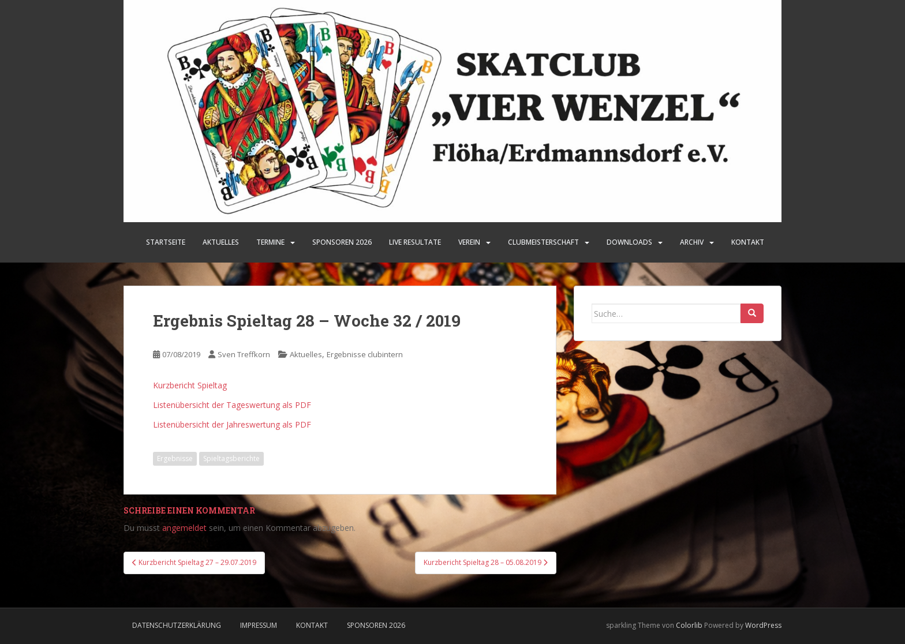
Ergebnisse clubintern (365, 354)
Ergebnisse (175, 458)
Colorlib (689, 625)
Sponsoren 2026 (376, 625)
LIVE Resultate (415, 242)
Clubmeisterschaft (543, 242)
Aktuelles (221, 242)
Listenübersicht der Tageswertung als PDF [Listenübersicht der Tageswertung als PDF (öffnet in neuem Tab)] (232, 404)
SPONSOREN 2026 (342, 242)
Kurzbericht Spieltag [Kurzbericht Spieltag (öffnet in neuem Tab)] (190, 385)
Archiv (692, 242)
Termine (270, 242)
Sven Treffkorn (244, 354)
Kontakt (747, 242)
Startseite (165, 242)
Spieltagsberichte (231, 458)
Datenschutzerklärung (176, 625)
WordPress (763, 625)
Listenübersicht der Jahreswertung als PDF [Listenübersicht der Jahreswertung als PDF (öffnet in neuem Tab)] (232, 424)
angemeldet (184, 527)
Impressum (258, 625)
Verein (469, 242)
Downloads (629, 242)
